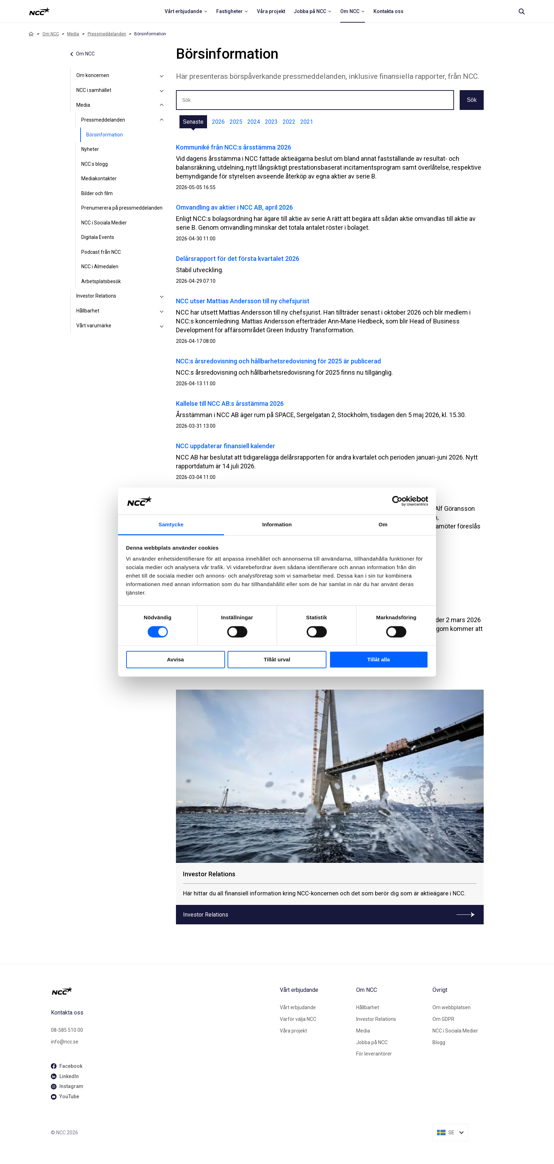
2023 (271, 121)
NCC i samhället (93, 90)
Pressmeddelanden (107, 33)
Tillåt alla (378, 660)
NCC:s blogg (94, 164)
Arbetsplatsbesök (101, 281)
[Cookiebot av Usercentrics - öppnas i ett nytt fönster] (397, 501)
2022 (289, 121)
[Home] (31, 34)
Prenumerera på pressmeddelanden (122, 208)
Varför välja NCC (298, 1019)
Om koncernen (92, 75)
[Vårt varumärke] (161, 325)
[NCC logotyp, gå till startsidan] (162, 991)
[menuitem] (186, 11)
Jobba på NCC (372, 1042)
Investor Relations (96, 296)
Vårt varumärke (93, 325)
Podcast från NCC (101, 252)
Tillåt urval (277, 660)
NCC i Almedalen (99, 266)
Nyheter (90, 149)
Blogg (438, 1042)
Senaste (193, 121)
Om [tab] (382, 525)
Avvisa (175, 660)
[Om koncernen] (161, 75)
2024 (253, 121)
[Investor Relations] (161, 296)
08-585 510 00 (67, 1030)
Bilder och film (97, 193)
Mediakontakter (99, 178)
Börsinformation (104, 135)
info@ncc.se (64, 1042)
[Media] (161, 105)
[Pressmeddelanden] (161, 120)
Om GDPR (443, 1019)
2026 (218, 121)
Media (73, 33)
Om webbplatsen (451, 1007)
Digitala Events (97, 237)
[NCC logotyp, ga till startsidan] (39, 11)
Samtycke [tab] (171, 525)
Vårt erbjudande (298, 1007)
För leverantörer (374, 1054)
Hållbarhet (87, 311)
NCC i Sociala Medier (104, 223)
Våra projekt (293, 1031)
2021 (306, 121)
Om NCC (50, 33)
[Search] (521, 11)
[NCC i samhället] (161, 90)
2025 (236, 121)
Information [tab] (277, 525)
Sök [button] (472, 100)
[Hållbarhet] (161, 311)
